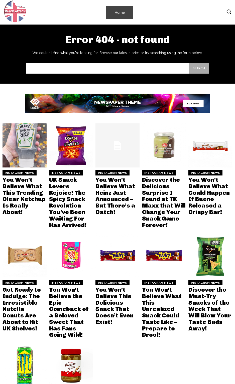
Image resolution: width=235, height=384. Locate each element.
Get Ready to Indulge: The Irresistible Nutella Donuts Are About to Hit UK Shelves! (24, 270)
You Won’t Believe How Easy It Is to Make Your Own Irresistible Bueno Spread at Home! (68, 348)
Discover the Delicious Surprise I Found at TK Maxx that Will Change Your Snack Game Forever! (163, 188)
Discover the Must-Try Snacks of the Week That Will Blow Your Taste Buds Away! (209, 270)
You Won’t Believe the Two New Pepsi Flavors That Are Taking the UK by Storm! (161, 348)
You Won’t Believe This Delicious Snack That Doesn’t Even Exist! (117, 268)
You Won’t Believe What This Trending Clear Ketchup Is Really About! (23, 184)
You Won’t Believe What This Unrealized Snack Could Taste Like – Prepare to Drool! (161, 270)
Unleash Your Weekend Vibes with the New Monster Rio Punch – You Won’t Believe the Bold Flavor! (24, 350)
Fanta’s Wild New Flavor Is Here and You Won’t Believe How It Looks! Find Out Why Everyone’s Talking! (209, 350)
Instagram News (16, 172)
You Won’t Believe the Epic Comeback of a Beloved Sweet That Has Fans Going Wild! (70, 270)
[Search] (199, 68)
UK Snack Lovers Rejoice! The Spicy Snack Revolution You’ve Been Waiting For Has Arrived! (70, 186)
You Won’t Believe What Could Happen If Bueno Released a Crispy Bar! (209, 184)
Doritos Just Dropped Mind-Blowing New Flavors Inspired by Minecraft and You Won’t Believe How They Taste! (117, 353)
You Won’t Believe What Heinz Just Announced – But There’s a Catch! (114, 184)
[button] (228, 11)
